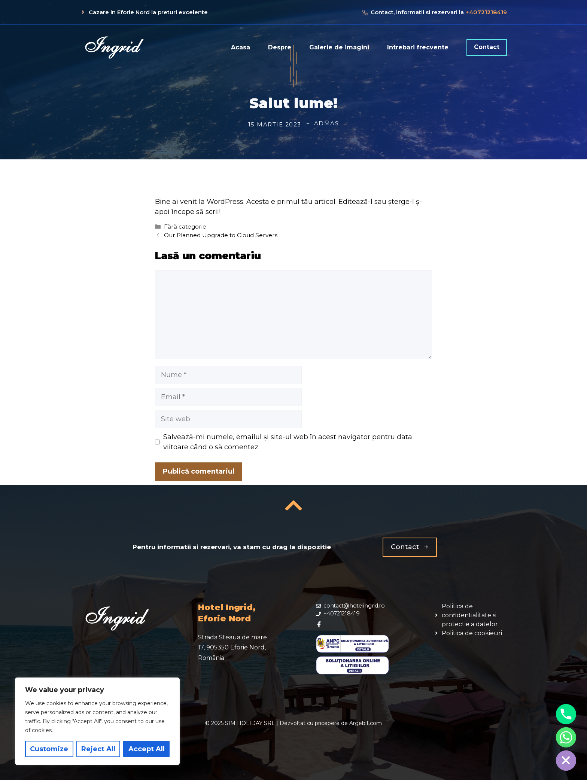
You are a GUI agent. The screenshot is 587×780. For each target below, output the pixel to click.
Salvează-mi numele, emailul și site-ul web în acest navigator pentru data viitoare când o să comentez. (287, 442)
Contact (486, 47)
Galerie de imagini (339, 47)
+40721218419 (486, 12)
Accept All (146, 749)
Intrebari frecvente (417, 47)
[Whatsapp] (566, 737)
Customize (49, 749)
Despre (279, 47)
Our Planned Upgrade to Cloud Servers (220, 235)
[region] (97, 721)
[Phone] (566, 714)
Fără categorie (185, 226)
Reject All (98, 749)
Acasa (240, 47)
